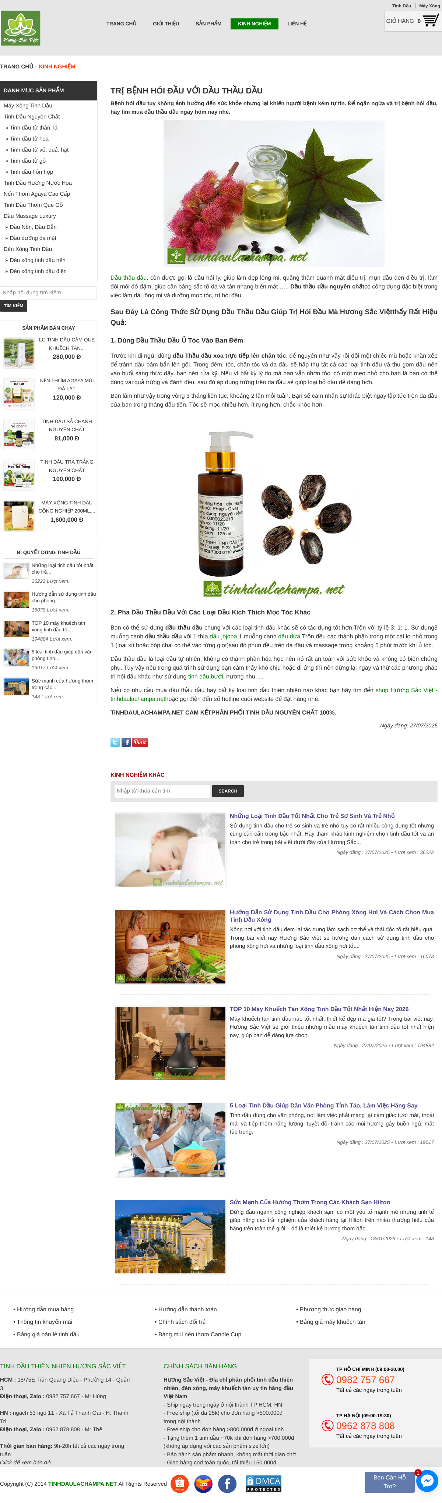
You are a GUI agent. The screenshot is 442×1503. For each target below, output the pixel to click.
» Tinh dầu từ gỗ (25, 161)
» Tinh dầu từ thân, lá (30, 128)
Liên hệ (297, 23)
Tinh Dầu (401, 5)
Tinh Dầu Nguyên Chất (32, 117)
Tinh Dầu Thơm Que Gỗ (33, 205)
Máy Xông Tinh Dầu (28, 106)
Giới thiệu (166, 23)
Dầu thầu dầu (128, 278)
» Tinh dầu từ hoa (26, 139)
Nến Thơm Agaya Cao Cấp (37, 194)
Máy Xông (429, 5)
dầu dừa (289, 637)
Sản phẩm (208, 23)
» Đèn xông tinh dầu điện (35, 271)
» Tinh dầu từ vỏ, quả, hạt (36, 150)
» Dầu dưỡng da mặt (30, 238)
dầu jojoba (223, 637)
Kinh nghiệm (254, 23)
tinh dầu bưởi (205, 677)
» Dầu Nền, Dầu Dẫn (30, 227)
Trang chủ (121, 23)
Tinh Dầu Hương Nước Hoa (38, 183)
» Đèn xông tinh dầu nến (35, 260)
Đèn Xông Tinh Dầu (28, 249)
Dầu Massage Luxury (30, 216)
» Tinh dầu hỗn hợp (28, 172)
